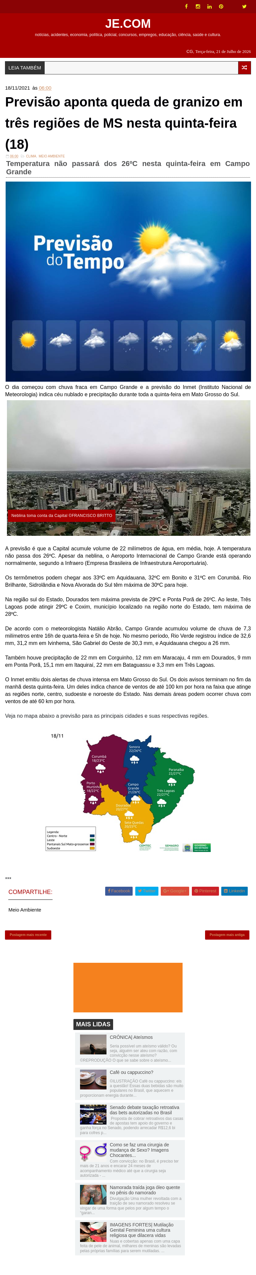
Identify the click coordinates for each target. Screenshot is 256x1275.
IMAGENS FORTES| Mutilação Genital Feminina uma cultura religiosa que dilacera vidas (141, 1230)
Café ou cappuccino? (131, 1072)
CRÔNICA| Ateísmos (131, 1037)
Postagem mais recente (28, 935)
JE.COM (128, 23)
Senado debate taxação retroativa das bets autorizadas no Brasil (144, 1110)
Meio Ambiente (52, 156)
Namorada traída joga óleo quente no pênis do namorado (145, 1190)
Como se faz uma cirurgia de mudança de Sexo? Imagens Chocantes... (139, 1150)
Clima (31, 156)
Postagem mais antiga (227, 935)
